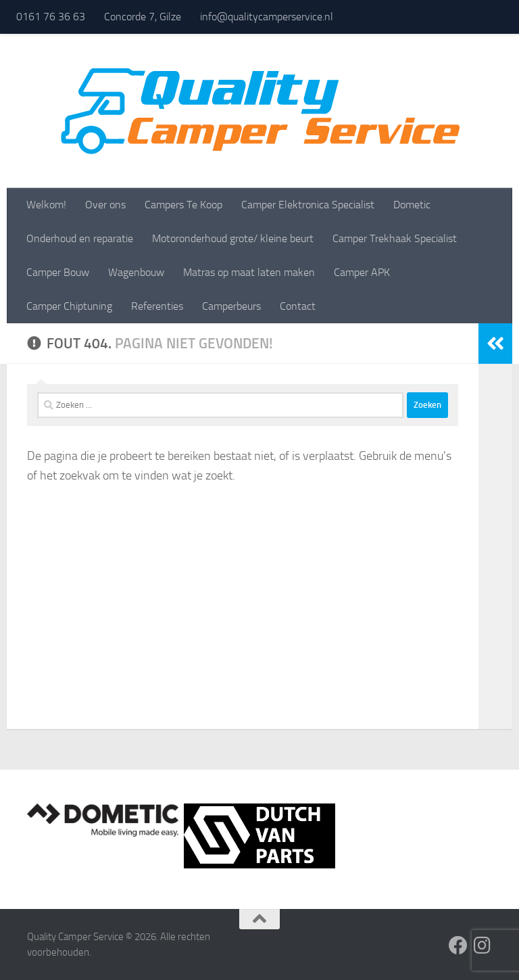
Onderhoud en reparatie (79, 238)
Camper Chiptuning (69, 306)
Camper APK (362, 272)
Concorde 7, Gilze (142, 16)
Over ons (105, 204)
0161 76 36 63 (50, 16)
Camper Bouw (57, 272)
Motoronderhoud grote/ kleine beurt (233, 238)
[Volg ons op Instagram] (482, 945)
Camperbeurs (231, 306)
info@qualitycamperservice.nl (266, 16)
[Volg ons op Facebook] (458, 945)
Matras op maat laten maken (249, 272)
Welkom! (46, 204)
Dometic (411, 204)
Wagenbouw (136, 272)
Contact (298, 306)
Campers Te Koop (183, 204)
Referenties (157, 306)
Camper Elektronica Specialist (307, 204)
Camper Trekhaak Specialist (394, 238)
